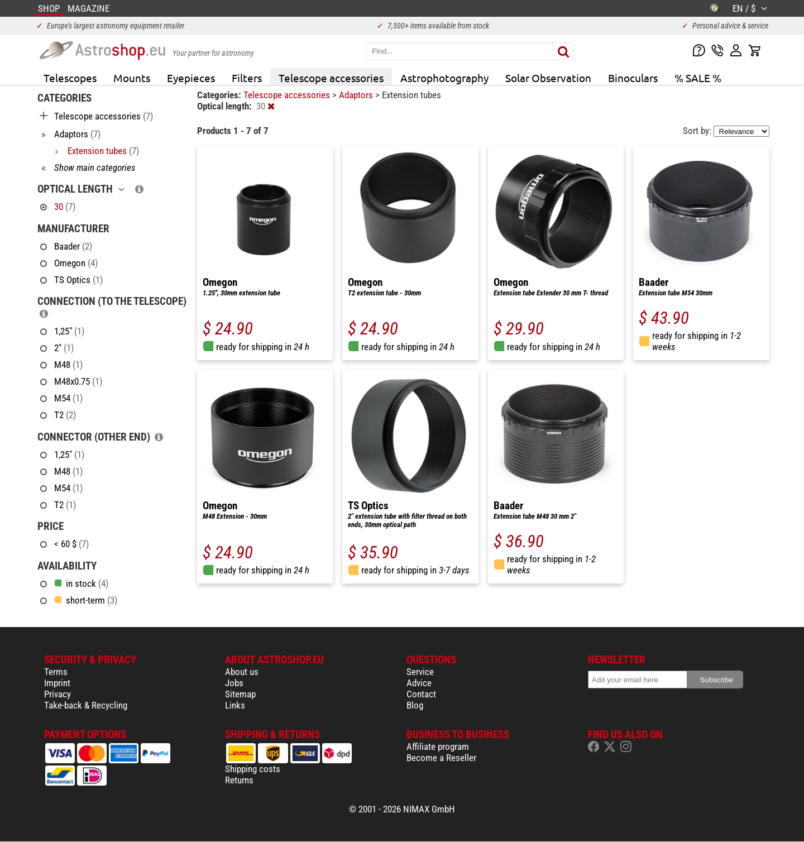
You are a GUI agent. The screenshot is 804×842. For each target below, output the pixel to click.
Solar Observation (548, 77)
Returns (239, 780)
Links (235, 705)
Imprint (57, 682)
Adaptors (357, 95)
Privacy (57, 694)
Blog (414, 705)
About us (242, 671)
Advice (419, 682)
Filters (247, 77)
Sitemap (240, 694)
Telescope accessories (331, 77)
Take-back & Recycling (85, 705)
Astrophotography (444, 77)
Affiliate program (437, 746)
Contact (421, 694)
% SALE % (697, 77)
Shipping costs (252, 768)
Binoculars (633, 77)
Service (420, 671)
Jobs (234, 682)
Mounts (131, 77)
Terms (56, 671)
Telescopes (70, 77)
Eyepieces (191, 77)
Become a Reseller (441, 757)
